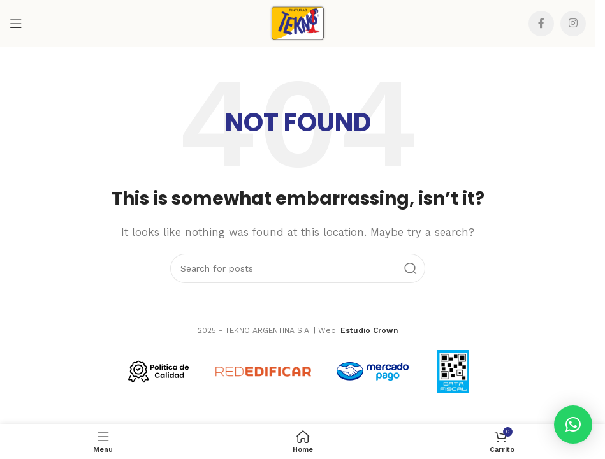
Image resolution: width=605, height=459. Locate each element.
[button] (573, 424)
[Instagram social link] (573, 23)
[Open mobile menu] (16, 23)
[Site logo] (298, 22)
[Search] (297, 268)
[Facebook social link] (541, 23)
